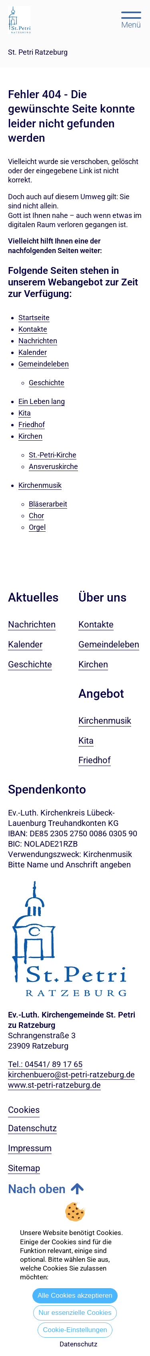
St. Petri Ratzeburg (38, 52)
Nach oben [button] (37, 1189)
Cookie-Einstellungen (75, 1330)
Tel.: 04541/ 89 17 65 (45, 1064)
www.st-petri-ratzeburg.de (54, 1085)
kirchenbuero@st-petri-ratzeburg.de (71, 1074)
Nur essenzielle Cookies (74, 1312)
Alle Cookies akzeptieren (75, 1295)
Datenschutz (78, 1344)
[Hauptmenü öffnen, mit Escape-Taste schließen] (131, 19)
